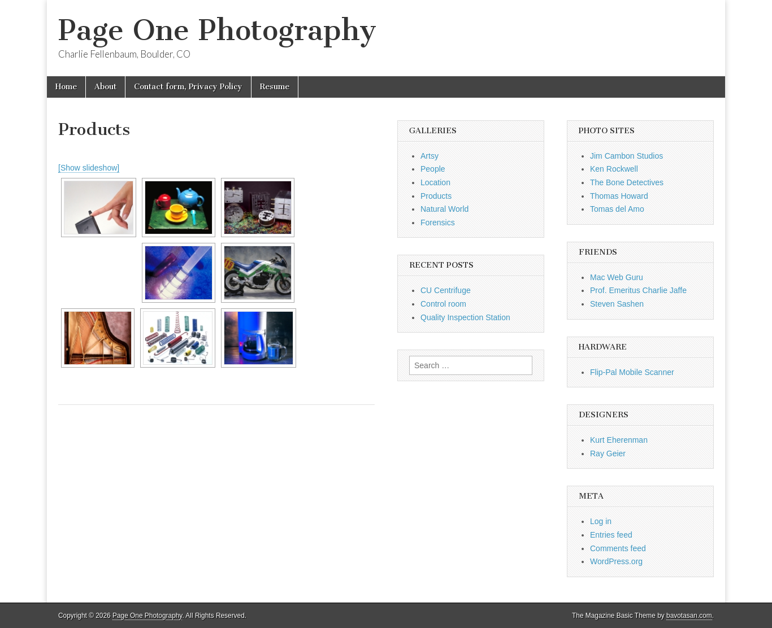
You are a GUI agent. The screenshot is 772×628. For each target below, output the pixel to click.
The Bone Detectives (626, 182)
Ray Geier (608, 453)
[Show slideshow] (88, 167)
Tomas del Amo (617, 208)
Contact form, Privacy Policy (188, 86)
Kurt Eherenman (619, 439)
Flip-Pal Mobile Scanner (632, 372)
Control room (443, 303)
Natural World (444, 208)
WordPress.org (616, 561)
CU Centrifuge (445, 290)
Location (435, 182)
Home (66, 86)
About (105, 86)
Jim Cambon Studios (626, 155)
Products (436, 195)
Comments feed (618, 548)
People (432, 168)
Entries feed (611, 534)
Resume (274, 86)
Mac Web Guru (616, 277)
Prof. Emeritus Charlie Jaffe (638, 290)
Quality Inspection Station (465, 317)
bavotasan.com (689, 616)
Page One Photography (217, 30)
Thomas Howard (619, 195)
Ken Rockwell (614, 168)
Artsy (429, 155)
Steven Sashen (617, 303)
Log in (600, 521)
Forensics (437, 222)
